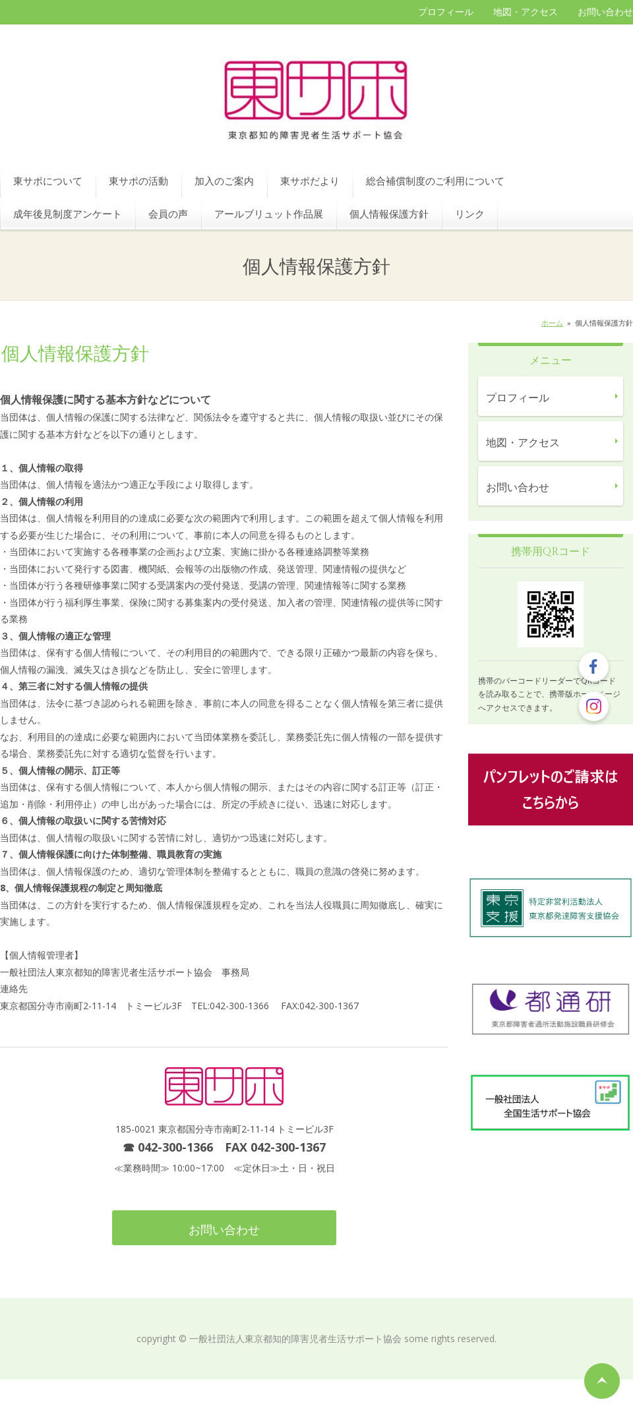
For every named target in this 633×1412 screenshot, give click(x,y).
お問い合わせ (605, 11)
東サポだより (310, 180)
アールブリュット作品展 (268, 213)
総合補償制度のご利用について (435, 180)
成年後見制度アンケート (67, 213)
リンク (470, 213)
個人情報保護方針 (389, 213)
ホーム (552, 323)
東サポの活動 (138, 180)
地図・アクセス (525, 11)
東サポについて (47, 180)
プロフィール (445, 11)
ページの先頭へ (602, 1381)
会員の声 (168, 213)
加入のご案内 (224, 180)
